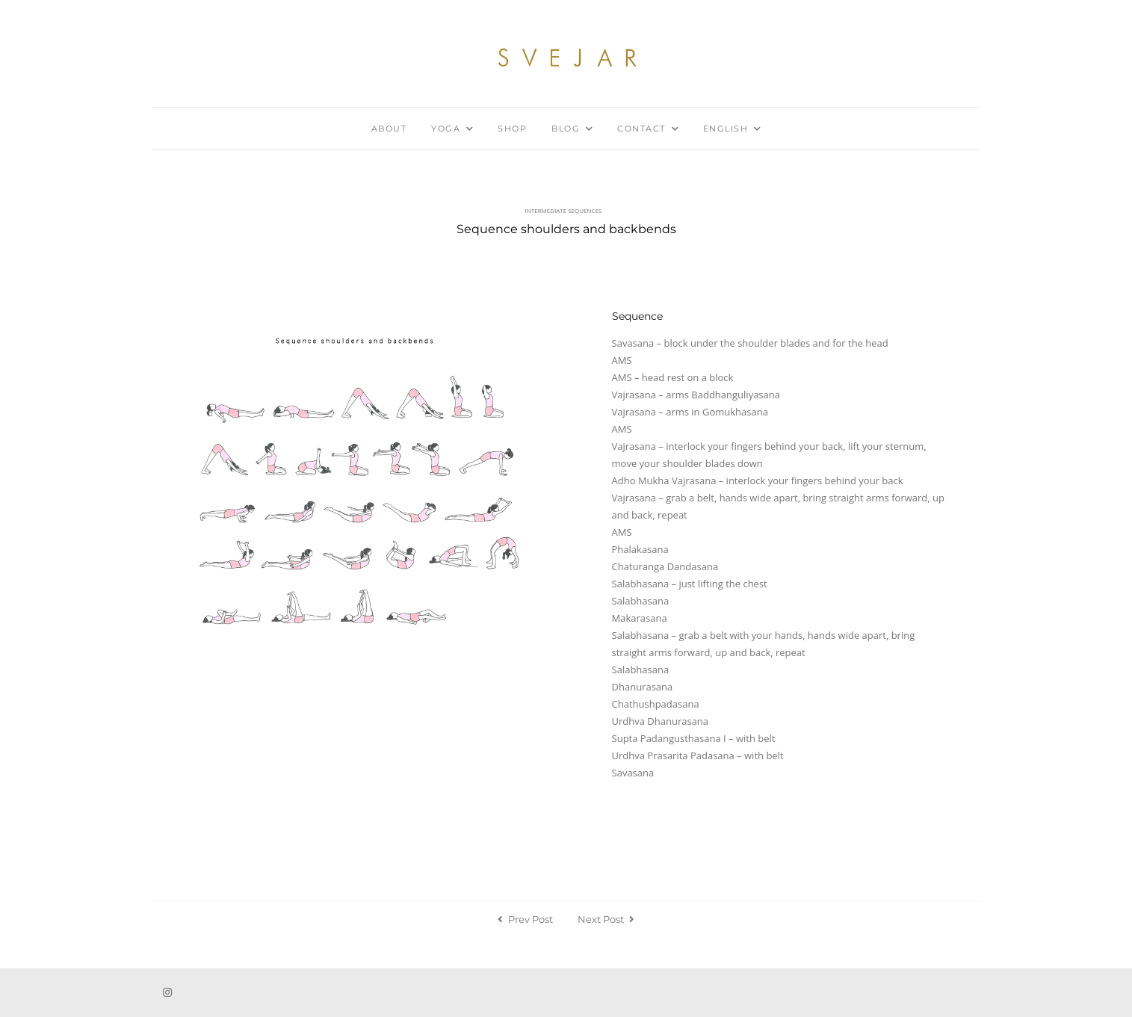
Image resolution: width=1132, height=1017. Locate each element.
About (389, 128)
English (726, 128)
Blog (565, 128)
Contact (641, 128)
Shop (512, 128)
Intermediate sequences (563, 210)
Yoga (445, 128)
